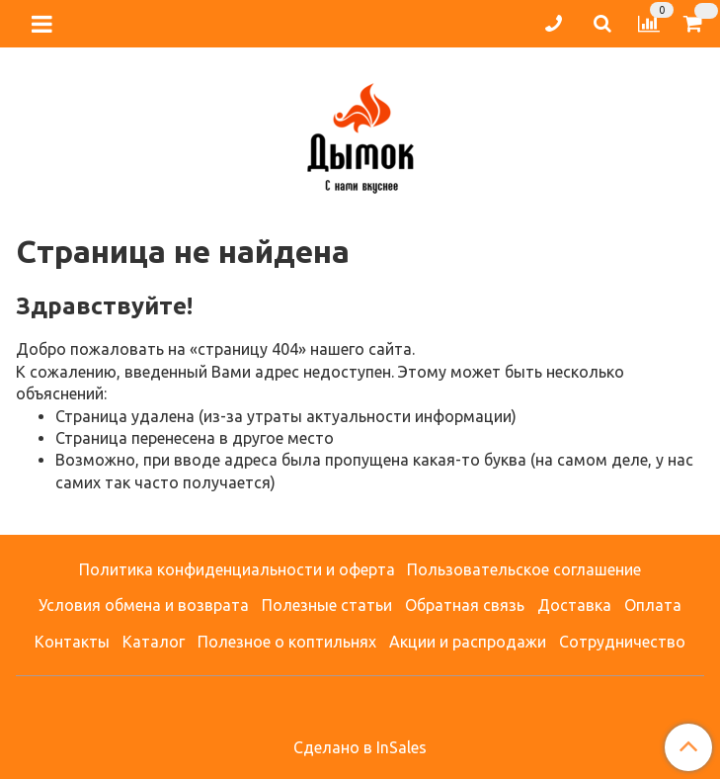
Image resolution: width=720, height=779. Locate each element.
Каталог (153, 641)
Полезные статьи (327, 605)
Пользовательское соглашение (524, 569)
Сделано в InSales (360, 747)
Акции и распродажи (467, 641)
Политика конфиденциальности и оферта (237, 569)
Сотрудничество (622, 641)
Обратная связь (464, 605)
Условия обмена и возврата (144, 605)
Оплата (652, 605)
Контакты (72, 641)
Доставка (574, 605)
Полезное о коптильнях (287, 641)
